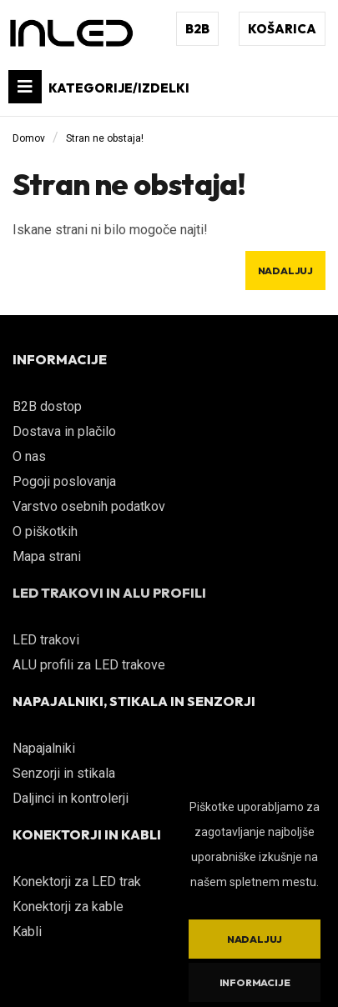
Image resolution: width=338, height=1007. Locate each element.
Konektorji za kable (68, 906)
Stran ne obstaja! (105, 138)
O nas (29, 456)
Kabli (27, 931)
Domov (29, 138)
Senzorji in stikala (64, 773)
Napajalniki (44, 748)
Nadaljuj (285, 270)
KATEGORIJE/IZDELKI (98, 86)
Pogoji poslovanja (64, 481)
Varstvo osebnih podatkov (89, 506)
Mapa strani (47, 556)
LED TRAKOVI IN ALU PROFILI (109, 592)
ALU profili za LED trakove (89, 665)
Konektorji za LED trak (77, 881)
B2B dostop (47, 406)
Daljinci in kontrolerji (71, 798)
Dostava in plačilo (64, 431)
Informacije (254, 982)
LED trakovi (46, 640)
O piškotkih (45, 531)
